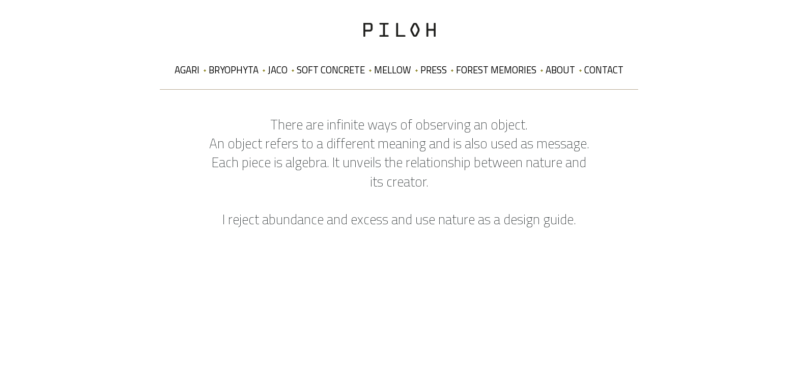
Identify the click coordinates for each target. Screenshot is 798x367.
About (560, 70)
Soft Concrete (331, 70)
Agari (187, 70)
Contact (603, 70)
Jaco (278, 70)
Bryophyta (234, 70)
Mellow (392, 70)
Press (433, 70)
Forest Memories (496, 70)
